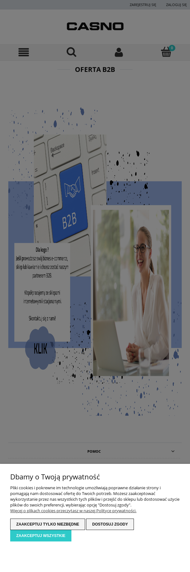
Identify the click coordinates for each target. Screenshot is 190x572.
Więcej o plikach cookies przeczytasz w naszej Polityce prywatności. (73, 510)
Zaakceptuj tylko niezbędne (47, 524)
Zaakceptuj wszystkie (40, 536)
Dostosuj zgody (110, 524)
